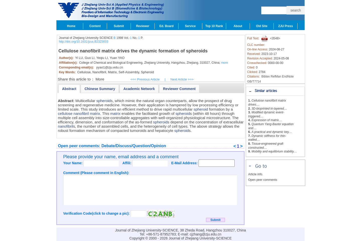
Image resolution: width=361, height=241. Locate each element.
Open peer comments (262, 180)
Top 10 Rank (214, 26)
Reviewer (142, 26)
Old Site (261, 26)
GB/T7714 (254, 81)
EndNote (288, 76)
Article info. (255, 174)
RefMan (275, 76)
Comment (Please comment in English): (96, 173)
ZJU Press (285, 26)
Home (71, 26)
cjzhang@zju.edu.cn (205, 234)
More (100, 79)
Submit (119, 26)
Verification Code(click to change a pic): (97, 213)
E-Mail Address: (185, 163)
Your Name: (73, 163)
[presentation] (69, 89)
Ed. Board (166, 26)
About (238, 26)
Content (95, 26)
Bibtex (265, 76)
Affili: (127, 163)
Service (190, 26)
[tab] (275, 91)
